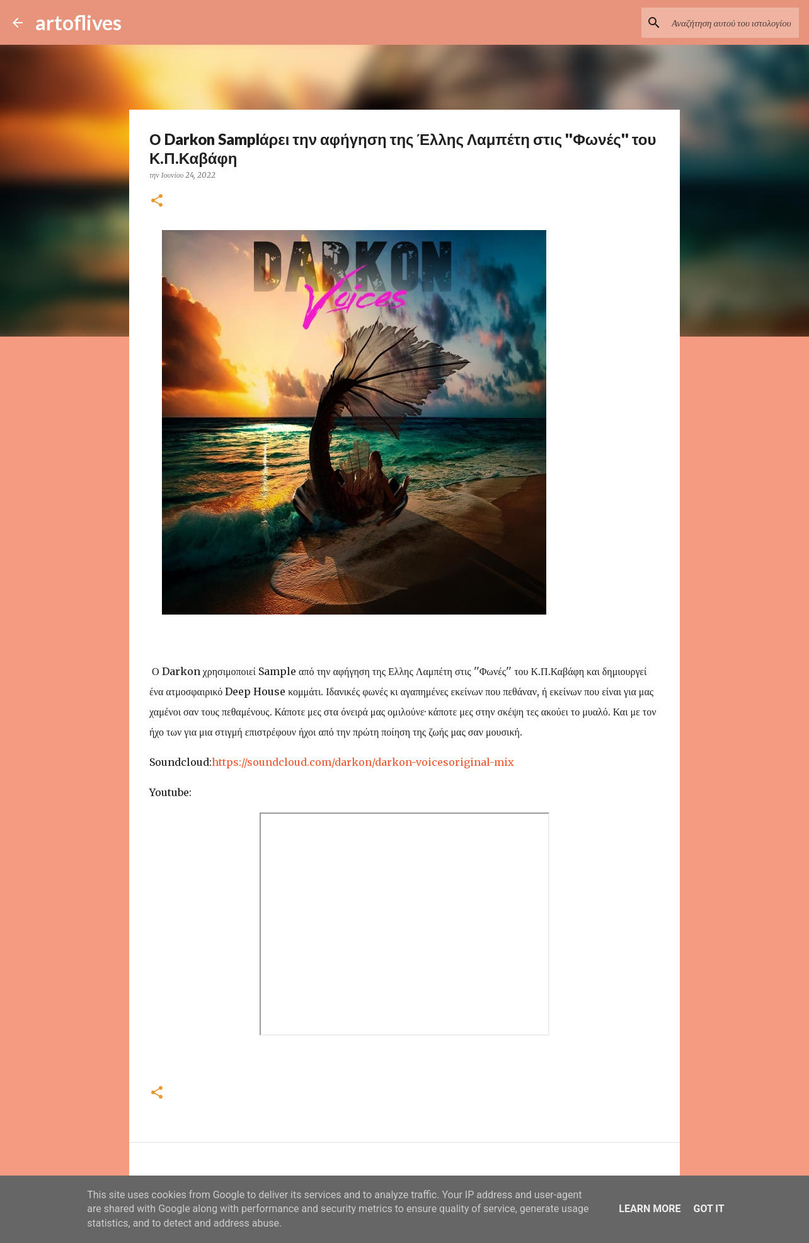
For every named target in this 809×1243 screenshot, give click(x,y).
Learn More (649, 1209)
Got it (708, 1209)
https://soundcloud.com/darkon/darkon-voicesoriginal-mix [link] (363, 762)
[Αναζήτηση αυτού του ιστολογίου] (733, 23)
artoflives (78, 22)
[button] (156, 201)
